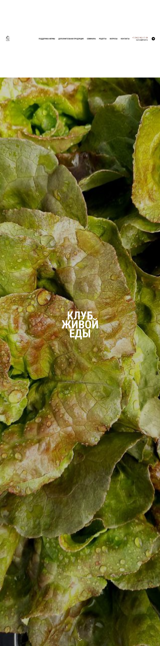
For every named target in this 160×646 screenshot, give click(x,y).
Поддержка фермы (47, 39)
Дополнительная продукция (71, 39)
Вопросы (113, 39)
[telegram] (153, 38)
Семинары (91, 39)
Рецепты (102, 39)
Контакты (125, 39)
